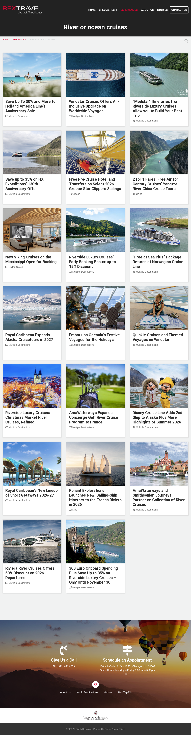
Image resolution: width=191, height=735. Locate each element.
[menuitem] (92, 10)
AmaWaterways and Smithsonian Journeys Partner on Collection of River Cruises (159, 497)
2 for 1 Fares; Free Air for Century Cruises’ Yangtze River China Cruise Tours (155, 184)
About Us (147, 10)
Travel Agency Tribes (115, 729)
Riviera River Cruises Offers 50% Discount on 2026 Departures (29, 573)
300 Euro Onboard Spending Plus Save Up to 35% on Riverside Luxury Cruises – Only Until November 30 (93, 575)
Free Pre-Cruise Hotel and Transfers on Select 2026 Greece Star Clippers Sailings (95, 184)
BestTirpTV (124, 692)
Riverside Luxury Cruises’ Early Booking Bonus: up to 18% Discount (92, 262)
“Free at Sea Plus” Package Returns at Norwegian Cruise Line (158, 262)
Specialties (107, 10)
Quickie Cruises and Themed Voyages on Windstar (158, 337)
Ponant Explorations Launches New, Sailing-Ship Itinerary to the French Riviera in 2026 (95, 497)
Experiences (129, 10)
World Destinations (87, 692)
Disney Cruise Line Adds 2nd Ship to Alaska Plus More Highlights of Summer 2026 (157, 417)
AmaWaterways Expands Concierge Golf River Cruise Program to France (93, 417)
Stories (162, 10)
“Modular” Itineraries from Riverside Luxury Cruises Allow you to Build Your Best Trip (157, 108)
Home (92, 10)
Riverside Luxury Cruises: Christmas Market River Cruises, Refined (27, 417)
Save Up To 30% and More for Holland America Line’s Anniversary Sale (31, 106)
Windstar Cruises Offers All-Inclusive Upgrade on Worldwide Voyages (94, 106)
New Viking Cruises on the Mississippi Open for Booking (31, 259)
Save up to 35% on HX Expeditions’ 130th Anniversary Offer (24, 184)
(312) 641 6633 (66, 666)
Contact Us (179, 10)
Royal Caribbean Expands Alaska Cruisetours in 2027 (29, 337)
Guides (108, 692)
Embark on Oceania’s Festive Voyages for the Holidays (94, 337)
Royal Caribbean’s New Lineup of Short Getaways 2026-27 (31, 493)
